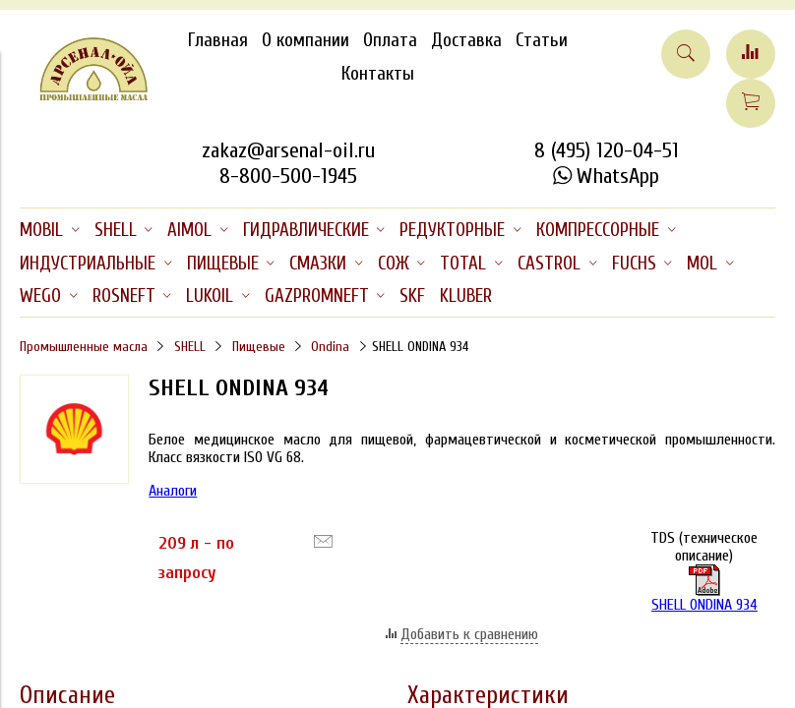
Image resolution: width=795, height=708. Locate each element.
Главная (218, 40)
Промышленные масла (84, 346)
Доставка (466, 40)
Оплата (390, 40)
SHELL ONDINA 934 (704, 589)
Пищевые (258, 346)
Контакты (377, 74)
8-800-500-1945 (288, 176)
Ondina (330, 346)
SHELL (190, 346)
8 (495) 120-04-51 (606, 150)
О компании (305, 40)
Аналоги (173, 491)
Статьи (542, 40)
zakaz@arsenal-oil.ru (288, 150)
